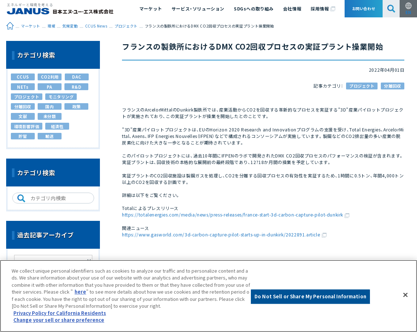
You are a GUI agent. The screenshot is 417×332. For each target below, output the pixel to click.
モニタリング (61, 97)
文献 (22, 116)
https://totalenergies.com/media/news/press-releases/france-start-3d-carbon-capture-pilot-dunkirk (235, 214)
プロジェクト (362, 86)
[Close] (405, 295)
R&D (76, 87)
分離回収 (392, 86)
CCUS (23, 77)
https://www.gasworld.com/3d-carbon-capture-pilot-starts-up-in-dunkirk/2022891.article (224, 234)
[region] (208, 296)
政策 (76, 106)
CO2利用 (50, 77)
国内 (49, 106)
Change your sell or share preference (58, 319)
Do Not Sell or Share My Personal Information (310, 296)
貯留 (22, 136)
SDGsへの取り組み (254, 8)
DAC (76, 77)
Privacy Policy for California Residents (59, 313)
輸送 (49, 136)
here (80, 291)
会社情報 (292, 8)
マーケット (150, 8)
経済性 (57, 126)
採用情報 (323, 8)
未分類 (49, 116)
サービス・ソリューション (198, 8)
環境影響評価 (26, 126)
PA (49, 87)
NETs (22, 87)
